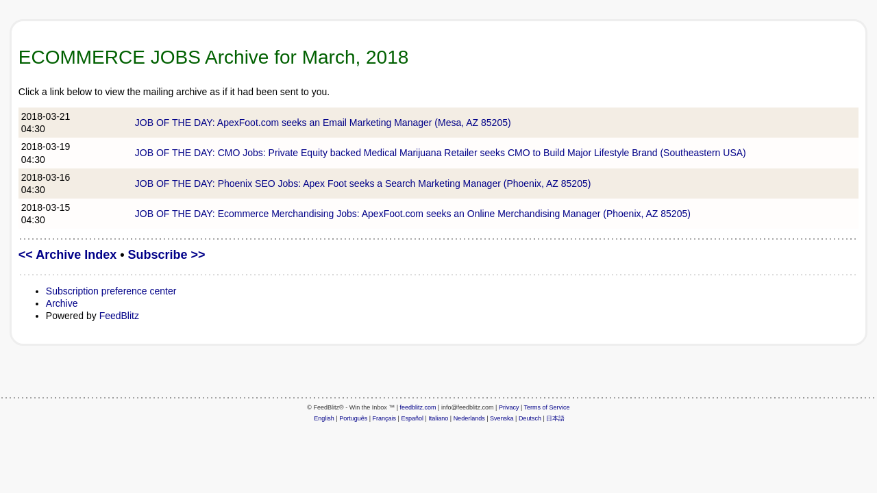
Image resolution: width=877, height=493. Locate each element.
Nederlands (469, 418)
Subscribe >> (167, 255)
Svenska (502, 418)
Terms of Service (547, 407)
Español (412, 418)
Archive (62, 303)
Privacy (509, 407)
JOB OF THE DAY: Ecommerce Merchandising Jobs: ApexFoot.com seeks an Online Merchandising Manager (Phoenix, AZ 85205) (413, 213)
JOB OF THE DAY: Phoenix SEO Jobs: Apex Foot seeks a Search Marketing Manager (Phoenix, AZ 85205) (363, 183)
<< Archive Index (67, 255)
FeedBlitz (119, 315)
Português (353, 418)
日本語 (555, 418)
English (324, 418)
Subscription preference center (111, 291)
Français (385, 418)
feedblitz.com (418, 407)
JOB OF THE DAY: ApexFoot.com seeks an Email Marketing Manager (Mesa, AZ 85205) (323, 122)
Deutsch (530, 418)
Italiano (438, 418)
